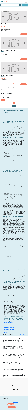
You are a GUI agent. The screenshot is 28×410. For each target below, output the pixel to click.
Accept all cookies (11, 407)
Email (2, 89)
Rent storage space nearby (19, 334)
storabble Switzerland (15, 388)
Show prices (3, 26)
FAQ (3, 394)
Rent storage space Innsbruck (9, 329)
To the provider (16, 84)
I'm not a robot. (6, 97)
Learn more (23, 84)
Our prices (13, 386)
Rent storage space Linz (8, 325)
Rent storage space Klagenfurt (9, 332)
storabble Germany (15, 389)
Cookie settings (11, 404)
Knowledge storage (7, 380)
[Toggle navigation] (26, 2)
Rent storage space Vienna (8, 322)
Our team (13, 385)
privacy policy (15, 402)
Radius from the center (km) (6, 93)
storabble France (14, 390)
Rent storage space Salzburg (9, 327)
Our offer (13, 382)
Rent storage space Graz (8, 324)
